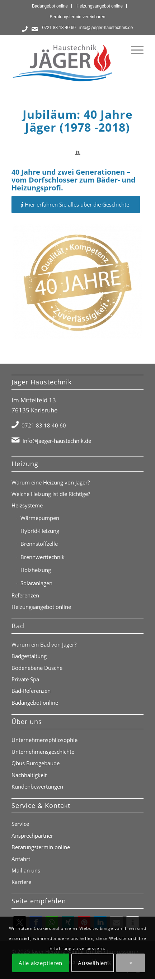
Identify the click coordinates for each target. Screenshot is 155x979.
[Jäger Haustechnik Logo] (64, 63)
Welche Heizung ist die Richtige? (50, 493)
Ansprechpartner (32, 835)
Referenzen (25, 595)
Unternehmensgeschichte (42, 751)
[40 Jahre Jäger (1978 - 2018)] (77, 281)
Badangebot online (50, 6)
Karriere (21, 881)
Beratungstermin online (40, 847)
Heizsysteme (27, 505)
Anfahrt (20, 858)
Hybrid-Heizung (39, 530)
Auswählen (93, 962)
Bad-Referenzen (31, 690)
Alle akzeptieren (40, 962)
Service (20, 823)
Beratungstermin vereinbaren (77, 16)
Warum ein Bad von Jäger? (43, 644)
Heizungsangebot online (99, 6)
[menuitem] (50, 6)
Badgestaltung (29, 655)
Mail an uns (25, 870)
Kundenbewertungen (37, 786)
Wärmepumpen (39, 517)
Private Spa (25, 679)
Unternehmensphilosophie (44, 739)
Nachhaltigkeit (29, 775)
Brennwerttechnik (42, 557)
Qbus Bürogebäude (35, 763)
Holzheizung (35, 569)
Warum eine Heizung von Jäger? (50, 482)
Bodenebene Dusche (36, 667)
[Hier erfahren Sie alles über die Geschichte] (75, 204)
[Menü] (134, 50)
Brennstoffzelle (39, 543)
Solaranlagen (36, 583)
